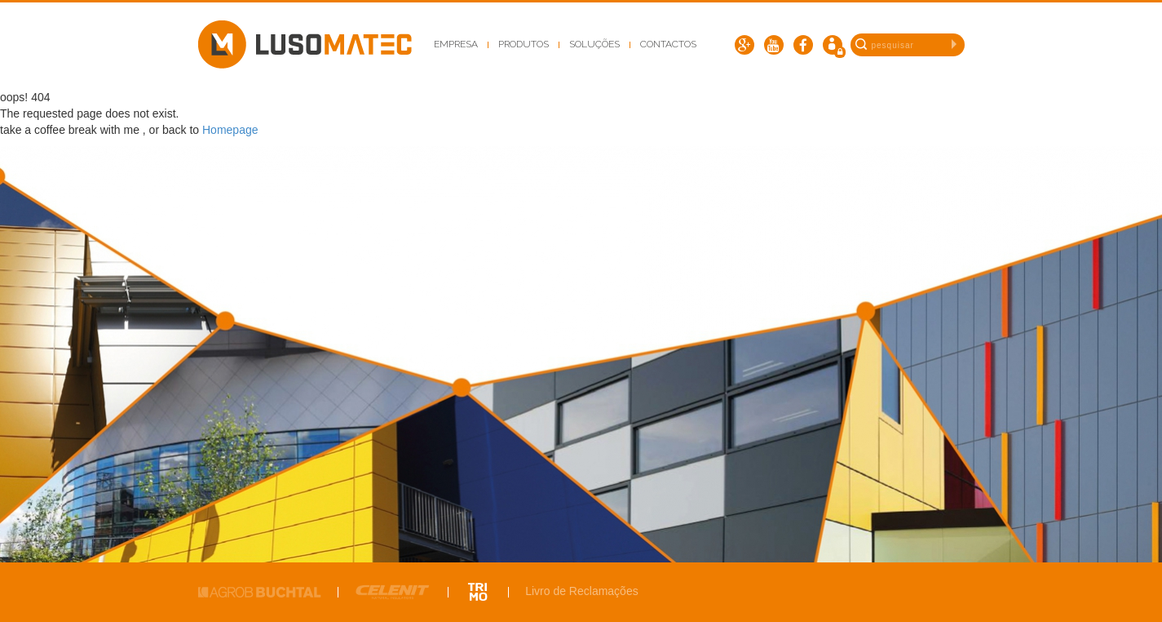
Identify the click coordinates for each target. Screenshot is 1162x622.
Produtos (523, 44)
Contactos (668, 44)
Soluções (594, 44)
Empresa (456, 44)
